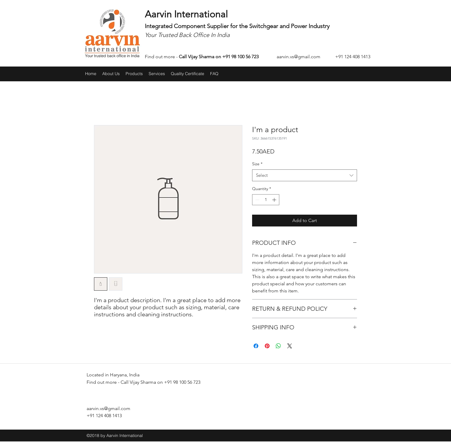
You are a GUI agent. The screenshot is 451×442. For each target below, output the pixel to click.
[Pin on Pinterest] (267, 345)
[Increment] (274, 200)
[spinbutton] (265, 200)
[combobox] (304, 175)
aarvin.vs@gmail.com (298, 56)
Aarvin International (186, 14)
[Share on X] (289, 345)
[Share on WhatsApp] (278, 345)
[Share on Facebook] (255, 345)
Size (257, 163)
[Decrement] (256, 200)
